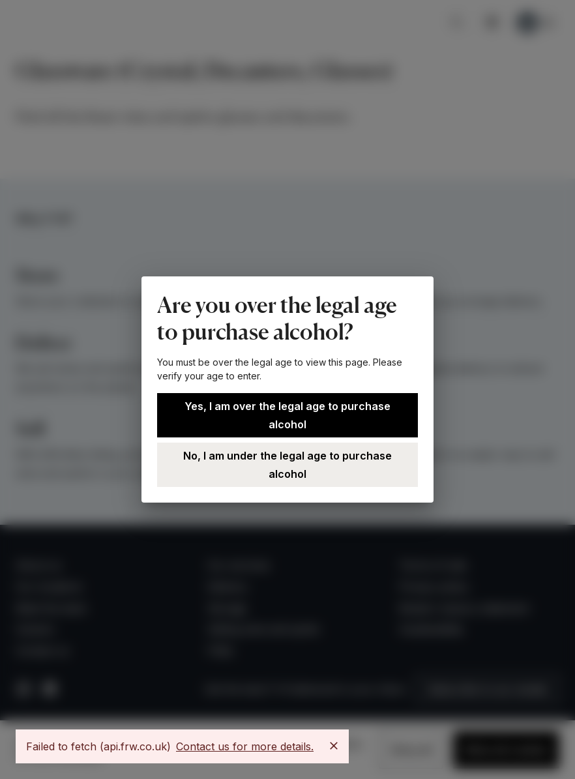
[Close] (334, 746)
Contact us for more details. (245, 746)
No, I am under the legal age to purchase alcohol (287, 464)
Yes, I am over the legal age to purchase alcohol (287, 415)
